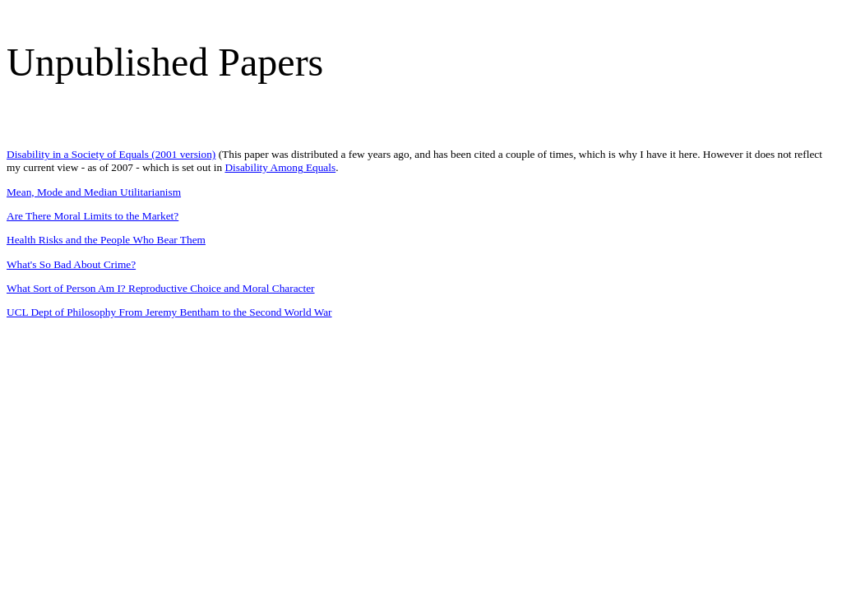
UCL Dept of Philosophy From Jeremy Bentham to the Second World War (169, 312)
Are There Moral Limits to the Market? (92, 216)
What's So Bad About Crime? (71, 264)
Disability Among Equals (279, 167)
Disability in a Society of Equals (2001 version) (111, 154)
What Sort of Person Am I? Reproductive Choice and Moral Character (161, 288)
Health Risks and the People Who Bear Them (106, 240)
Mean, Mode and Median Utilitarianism (94, 192)
